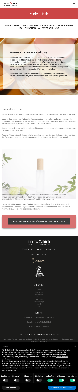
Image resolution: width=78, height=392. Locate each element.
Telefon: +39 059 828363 (39, 326)
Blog (39, 306)
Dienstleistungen (39, 301)
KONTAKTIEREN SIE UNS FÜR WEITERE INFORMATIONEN (39, 229)
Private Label (39, 299)
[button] (75, 346)
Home (39, 290)
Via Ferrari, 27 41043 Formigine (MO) (39, 317)
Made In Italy (39, 294)
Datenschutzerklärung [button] (12, 352)
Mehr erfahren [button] (10, 387)
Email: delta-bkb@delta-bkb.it (39, 322)
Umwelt (39, 297)
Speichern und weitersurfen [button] (62, 387)
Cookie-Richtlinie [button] (62, 357)
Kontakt (39, 304)
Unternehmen (39, 292)
